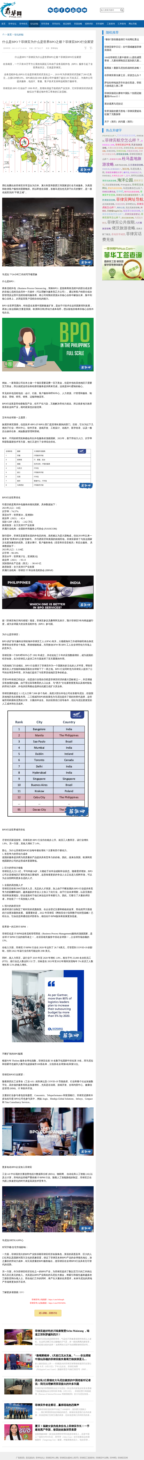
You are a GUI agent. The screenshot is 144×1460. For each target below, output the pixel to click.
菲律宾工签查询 (87, 1458)
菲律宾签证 (106, 176)
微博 (56, 10)
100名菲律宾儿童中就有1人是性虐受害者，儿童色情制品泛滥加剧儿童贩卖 (122, 60)
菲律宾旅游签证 (132, 214)
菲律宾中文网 (115, 159)
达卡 (128, 176)
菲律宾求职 (111, 151)
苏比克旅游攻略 (128, 218)
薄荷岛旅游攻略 (109, 181)
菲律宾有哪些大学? (114, 172)
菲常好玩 (56, 24)
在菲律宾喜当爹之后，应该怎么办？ (122, 75)
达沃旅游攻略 (108, 204)
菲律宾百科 (123, 1458)
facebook (61, 10)
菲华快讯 (23, 24)
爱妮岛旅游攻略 (115, 188)
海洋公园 (125, 180)
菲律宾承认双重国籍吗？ (111, 169)
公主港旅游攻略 (135, 165)
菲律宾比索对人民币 (69, 1458)
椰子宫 (126, 172)
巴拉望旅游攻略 (113, 185)
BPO (21, 1292)
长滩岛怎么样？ (118, 176)
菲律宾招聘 (120, 204)
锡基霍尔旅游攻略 (131, 211)
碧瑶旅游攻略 (122, 154)
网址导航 (133, 24)
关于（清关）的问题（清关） (119, 121)
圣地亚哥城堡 (118, 234)
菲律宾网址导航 (129, 199)
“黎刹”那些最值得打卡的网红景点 (121, 39)
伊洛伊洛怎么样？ (109, 136)
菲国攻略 (78, 24)
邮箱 (84, 10)
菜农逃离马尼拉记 (113, 104)
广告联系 (20, 1458)
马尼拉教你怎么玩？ (132, 188)
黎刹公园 (121, 207)
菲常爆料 (100, 24)
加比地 (125, 169)
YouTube (73, 10)
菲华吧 (119, 191)
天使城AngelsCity (114, 211)
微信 (50, 10)
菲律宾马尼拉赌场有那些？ (128, 195)
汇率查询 (122, 24)
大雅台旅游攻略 (115, 148)
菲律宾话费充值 (108, 192)
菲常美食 (45, 24)
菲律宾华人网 (52, 1458)
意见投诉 (30, 1458)
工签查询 (111, 24)
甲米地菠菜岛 (126, 185)
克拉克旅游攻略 (133, 207)
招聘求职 (89, 24)
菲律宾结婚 (121, 151)
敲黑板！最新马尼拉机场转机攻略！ (122, 68)
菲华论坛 (12, 24)
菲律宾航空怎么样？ (122, 140)
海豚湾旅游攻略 (121, 165)
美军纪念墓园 (137, 176)
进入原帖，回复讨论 (48, 1313)
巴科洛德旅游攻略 (126, 135)
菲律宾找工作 (135, 172)
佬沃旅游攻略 (123, 228)
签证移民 (67, 24)
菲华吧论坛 (131, 204)
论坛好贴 (34, 24)
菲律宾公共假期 (120, 222)
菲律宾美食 (129, 148)
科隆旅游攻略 (132, 151)
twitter (67, 10)
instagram (78, 10)
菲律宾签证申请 (122, 145)
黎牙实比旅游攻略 (131, 192)
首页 (3, 24)
